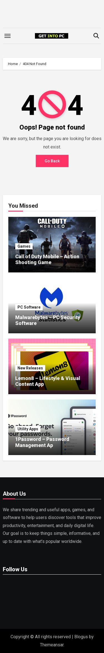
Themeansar (52, 644)
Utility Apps (27, 429)
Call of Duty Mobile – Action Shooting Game (47, 259)
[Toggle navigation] (7, 36)
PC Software (28, 307)
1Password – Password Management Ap (42, 442)
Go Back (52, 161)
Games (24, 246)
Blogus (81, 636)
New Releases (30, 368)
